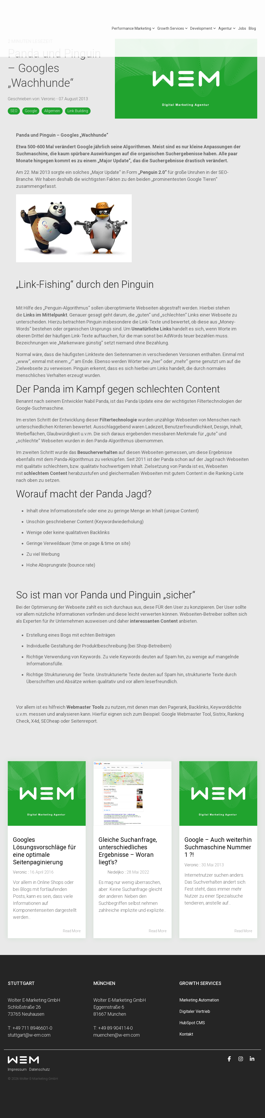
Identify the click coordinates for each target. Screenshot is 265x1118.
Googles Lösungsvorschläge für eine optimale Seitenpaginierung (45, 851)
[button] (229, 1059)
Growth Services (172, 11)
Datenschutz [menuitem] (39, 1069)
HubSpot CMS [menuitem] (192, 1022)
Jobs (242, 11)
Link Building (78, 111)
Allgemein (52, 111)
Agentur (226, 11)
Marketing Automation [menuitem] (199, 1000)
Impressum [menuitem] (17, 1069)
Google (31, 111)
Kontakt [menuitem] (186, 1034)
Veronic (48, 98)
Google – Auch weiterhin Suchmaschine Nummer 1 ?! (205, 851)
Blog (252, 11)
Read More (71, 931)
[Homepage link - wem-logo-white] (23, 1060)
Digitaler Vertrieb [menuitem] (194, 1011)
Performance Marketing (133, 11)
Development (203, 11)
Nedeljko (116, 872)
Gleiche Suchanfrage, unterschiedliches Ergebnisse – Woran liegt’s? (128, 851)
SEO (13, 111)
